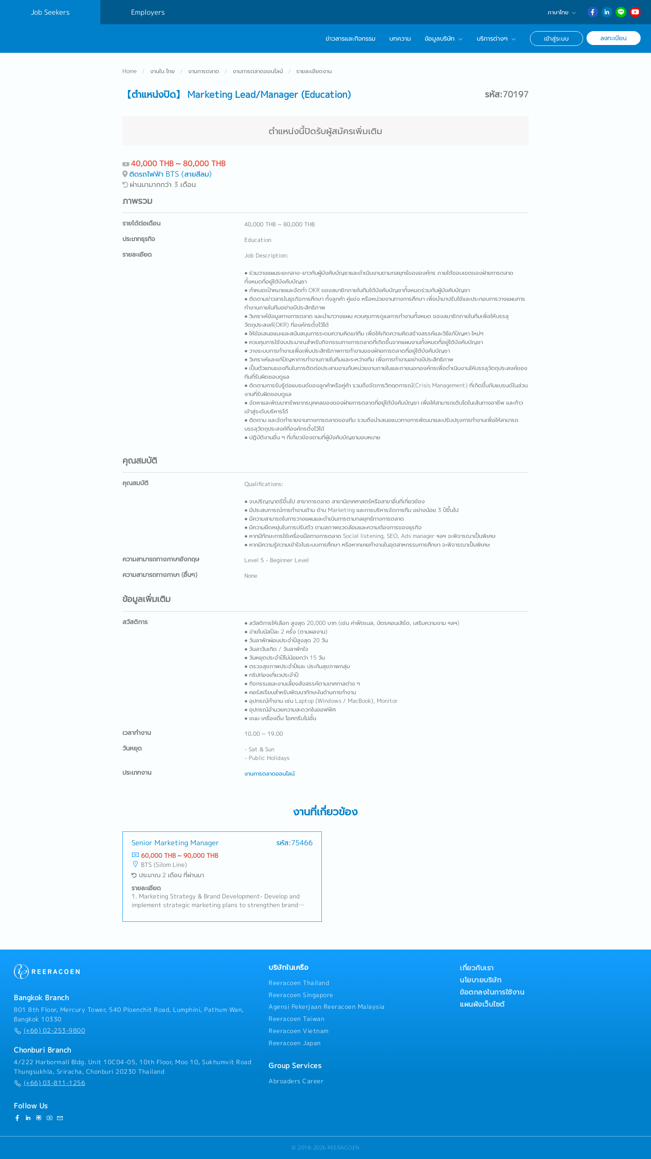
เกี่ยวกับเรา (477, 967)
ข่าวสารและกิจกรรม (350, 38)
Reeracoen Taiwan (296, 1018)
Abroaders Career (296, 1081)
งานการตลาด (203, 71)
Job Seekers (50, 12)
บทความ (400, 38)
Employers (148, 12)
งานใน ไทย (162, 71)
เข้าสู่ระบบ (556, 38)
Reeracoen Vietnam (299, 1031)
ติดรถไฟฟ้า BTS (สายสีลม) (170, 174)
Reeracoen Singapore (301, 995)
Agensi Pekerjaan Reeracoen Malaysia (327, 1006)
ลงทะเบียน (613, 38)
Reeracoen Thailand (299, 983)
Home (129, 71)
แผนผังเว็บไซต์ (482, 1004)
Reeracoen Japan (295, 1043)
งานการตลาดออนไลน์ (258, 71)
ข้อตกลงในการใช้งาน (492, 992)
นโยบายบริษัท (480, 979)
